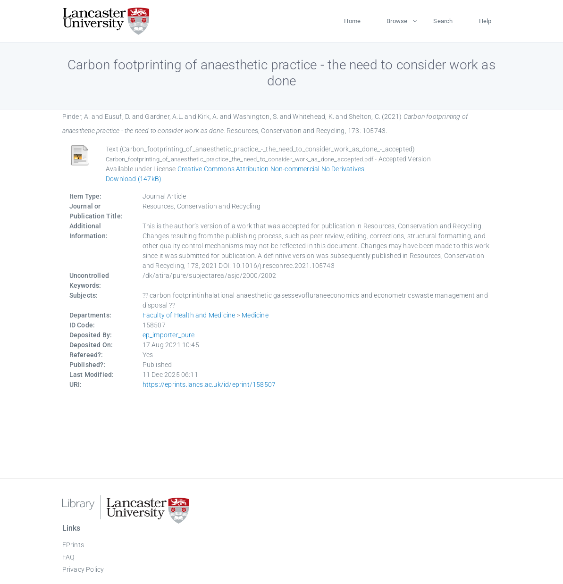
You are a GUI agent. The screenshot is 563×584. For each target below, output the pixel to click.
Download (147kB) (133, 179)
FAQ (68, 557)
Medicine (255, 315)
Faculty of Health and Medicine (189, 315)
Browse (397, 21)
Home (352, 21)
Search (443, 21)
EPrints (73, 545)
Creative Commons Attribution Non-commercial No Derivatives (271, 169)
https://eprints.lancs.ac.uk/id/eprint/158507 (209, 384)
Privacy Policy (83, 569)
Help (485, 21)
